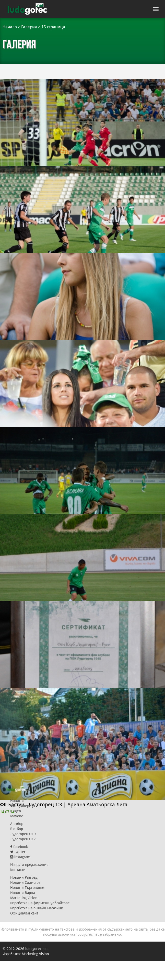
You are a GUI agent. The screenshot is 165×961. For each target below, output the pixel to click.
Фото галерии (22, 806)
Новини (17, 801)
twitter (18, 852)
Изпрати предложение (29, 865)
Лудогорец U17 (23, 839)
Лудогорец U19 (23, 834)
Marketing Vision (23, 898)
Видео (15, 811)
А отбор (16, 824)
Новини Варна (22, 893)
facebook (19, 847)
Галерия (29, 27)
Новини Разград (24, 877)
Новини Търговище (27, 888)
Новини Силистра (25, 882)
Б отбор (16, 829)
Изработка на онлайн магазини (36, 908)
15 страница (53, 27)
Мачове (16, 816)
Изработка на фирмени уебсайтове (40, 903)
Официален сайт (24, 913)
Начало (10, 27)
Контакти (18, 870)
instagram (20, 857)
